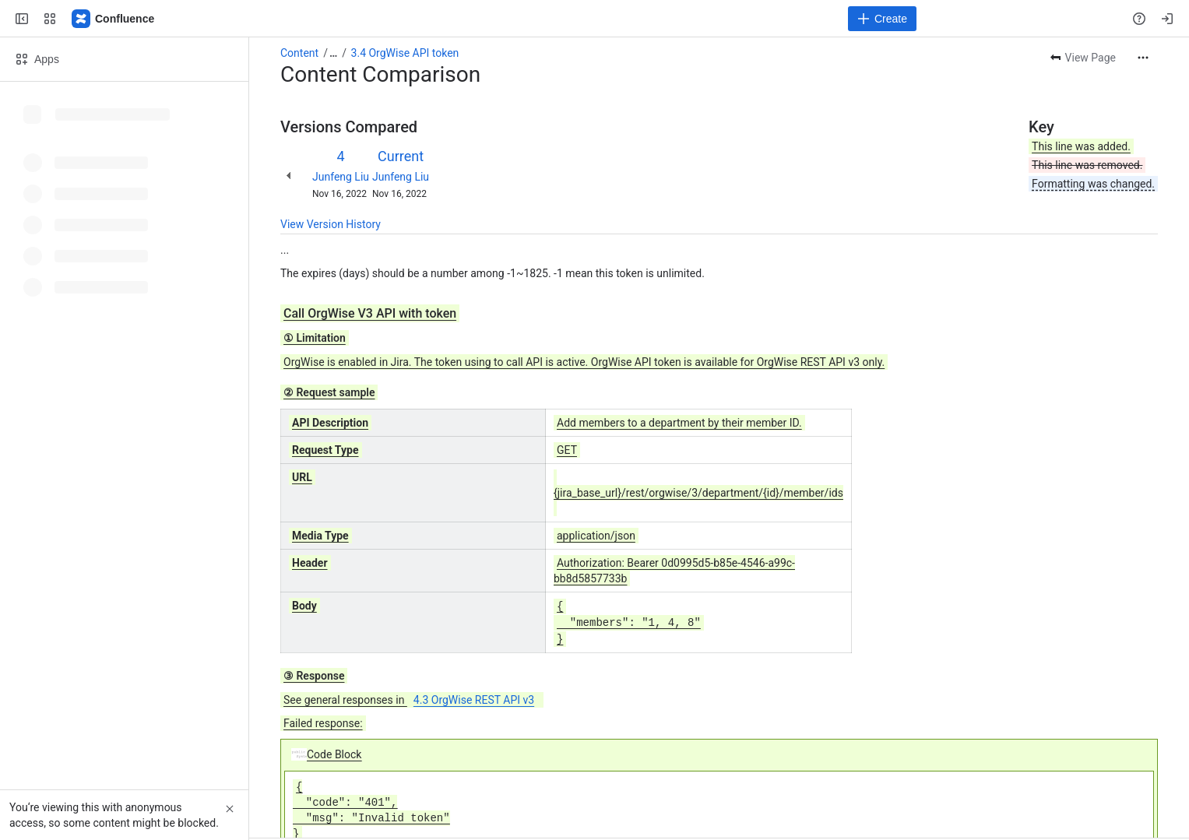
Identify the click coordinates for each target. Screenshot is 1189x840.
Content (299, 53)
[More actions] (1143, 57)
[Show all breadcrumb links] (333, 53)
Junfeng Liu (340, 176)
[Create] (882, 18)
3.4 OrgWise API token (405, 53)
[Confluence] (114, 18)
